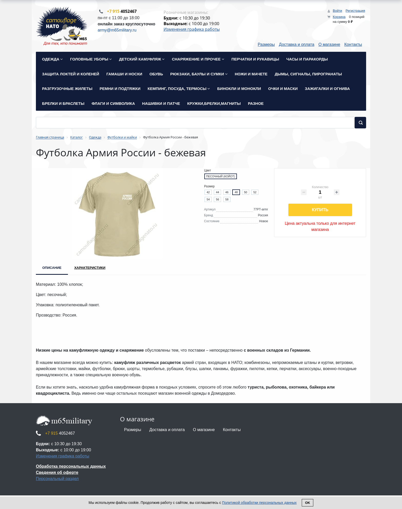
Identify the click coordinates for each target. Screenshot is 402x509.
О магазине (329, 45)
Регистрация (355, 11)
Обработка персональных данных (71, 467)
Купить (320, 210)
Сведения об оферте (57, 473)
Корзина (339, 17)
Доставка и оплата (296, 45)
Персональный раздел (57, 479)
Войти (337, 11)
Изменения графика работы (192, 29)
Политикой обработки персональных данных (259, 503)
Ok (307, 503)
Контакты (353, 45)
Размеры (266, 45)
